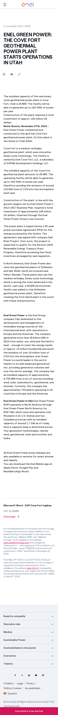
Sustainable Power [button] (15, 639)
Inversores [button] (10, 655)
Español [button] (10, 693)
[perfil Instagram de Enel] (42, 675)
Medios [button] (8, 632)
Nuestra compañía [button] (14, 616)
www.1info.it (33, 568)
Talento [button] (8, 663)
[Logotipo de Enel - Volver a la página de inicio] (28, 4)
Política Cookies (12, 688)
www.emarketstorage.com (16, 543)
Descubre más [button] (12, 624)
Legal (20, 683)
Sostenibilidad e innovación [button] (20, 647)
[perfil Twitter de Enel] (22, 675)
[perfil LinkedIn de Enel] (29, 675)
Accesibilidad (32, 688)
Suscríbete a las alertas (29, 711)
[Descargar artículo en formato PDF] (29, 517)
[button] (5, 4)
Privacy (30, 683)
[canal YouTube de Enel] (35, 675)
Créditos (8, 683)
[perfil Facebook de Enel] (15, 675)
